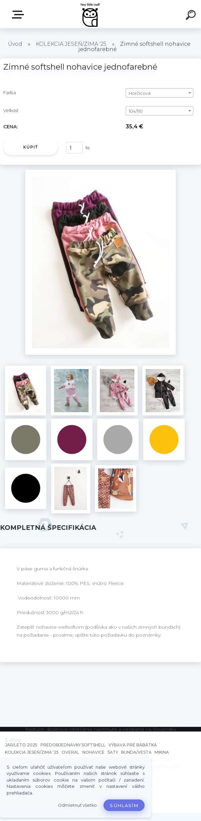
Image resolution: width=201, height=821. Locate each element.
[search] (192, 16)
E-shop (19, 15)
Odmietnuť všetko (77, 805)
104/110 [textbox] (136, 111)
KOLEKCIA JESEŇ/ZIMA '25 (71, 44)
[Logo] (90, 14)
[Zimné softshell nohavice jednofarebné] (100, 172)
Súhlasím (124, 805)
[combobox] (159, 92)
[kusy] (74, 148)
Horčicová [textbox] (140, 93)
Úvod (15, 44)
